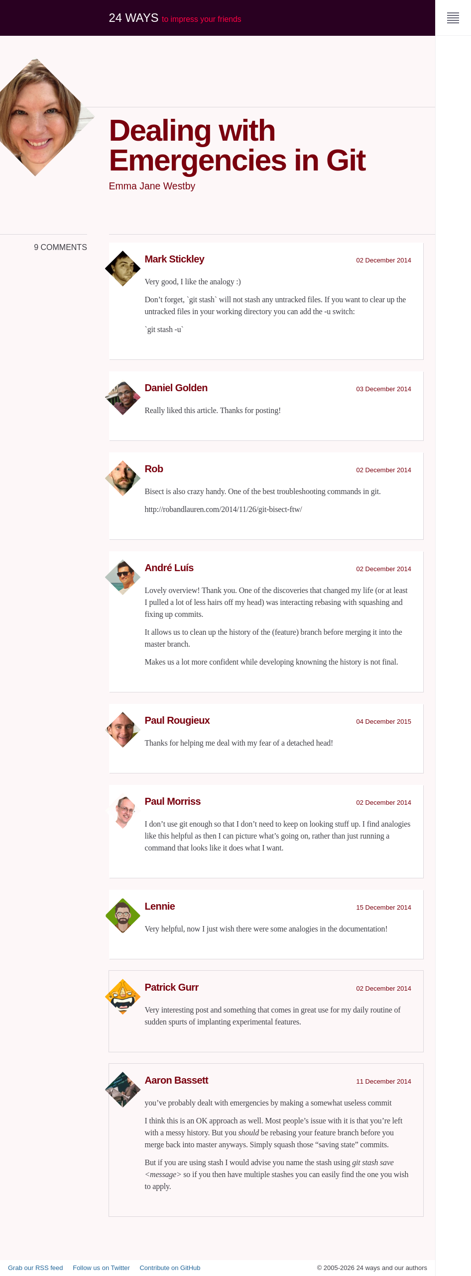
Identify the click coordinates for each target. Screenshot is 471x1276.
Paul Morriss (173, 801)
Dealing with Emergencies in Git (242, 144)
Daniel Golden (176, 387)
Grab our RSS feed (35, 1268)
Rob (154, 468)
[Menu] (453, 18)
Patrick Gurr (172, 987)
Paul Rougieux (177, 720)
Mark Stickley (175, 259)
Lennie (160, 906)
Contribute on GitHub (169, 1268)
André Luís (169, 567)
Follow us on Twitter (101, 1268)
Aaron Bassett (176, 1080)
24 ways (176, 17)
